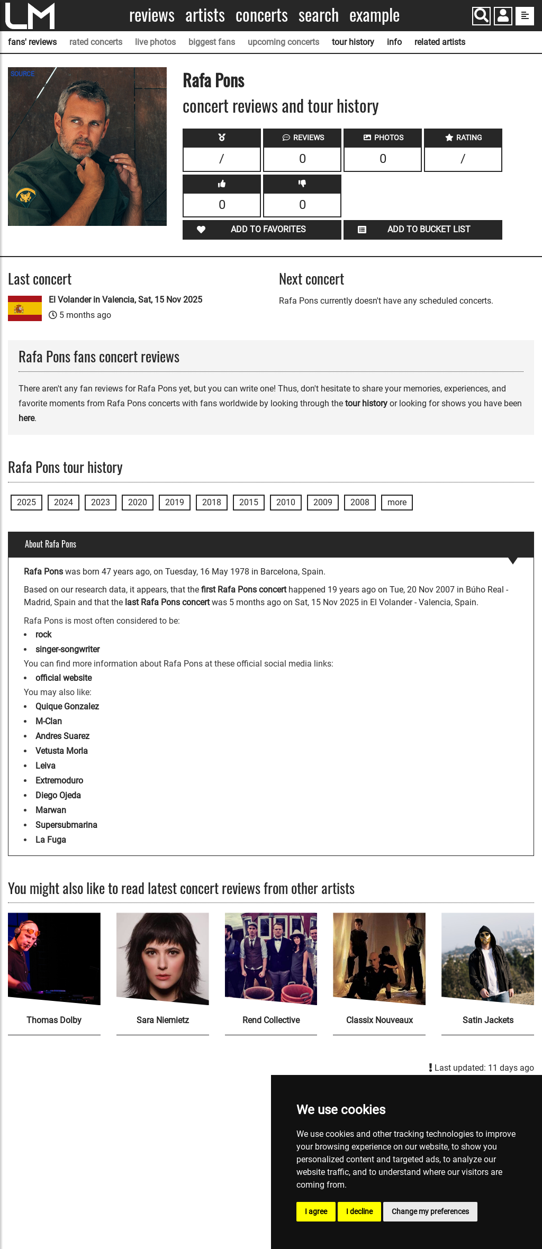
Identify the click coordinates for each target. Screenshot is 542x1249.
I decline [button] (359, 1211)
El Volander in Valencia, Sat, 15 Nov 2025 (125, 300)
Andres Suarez (62, 736)
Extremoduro (59, 781)
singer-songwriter (67, 649)
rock (43, 635)
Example (374, 14)
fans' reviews (32, 42)
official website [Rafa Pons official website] (63, 678)
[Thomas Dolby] (54, 959)
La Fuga (50, 840)
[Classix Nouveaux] (379, 959)
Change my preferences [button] (430, 1211)
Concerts (262, 14)
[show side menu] (525, 16)
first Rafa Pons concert (243, 590)
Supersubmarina (66, 825)
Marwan (50, 810)
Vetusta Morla (61, 751)
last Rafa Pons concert (167, 602)
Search (319, 14)
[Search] (481, 16)
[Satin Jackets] (487, 959)
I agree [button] (316, 1211)
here (26, 418)
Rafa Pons (213, 79)
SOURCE (22, 74)
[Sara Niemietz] (162, 959)
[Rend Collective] (271, 959)
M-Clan (48, 721)
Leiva (45, 766)
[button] (503, 17)
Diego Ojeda (58, 795)
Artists (205, 14)
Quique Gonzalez (67, 706)
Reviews (152, 14)
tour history (353, 42)
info (394, 42)
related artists (439, 42)
